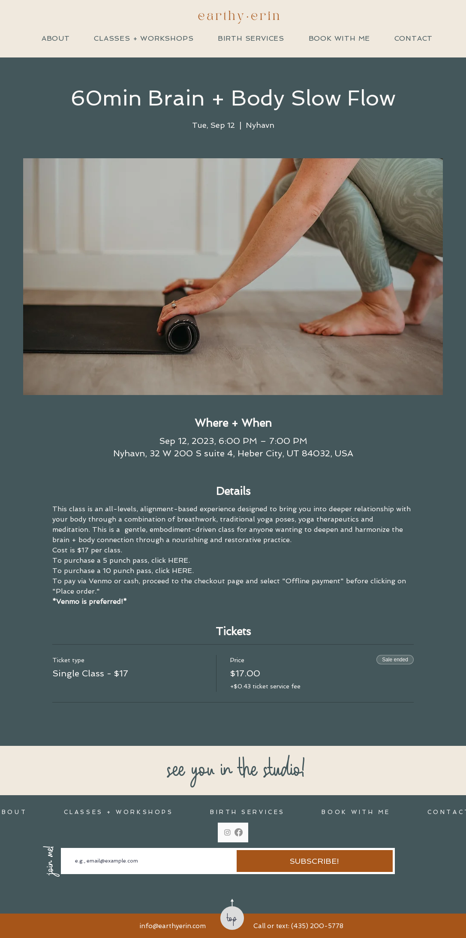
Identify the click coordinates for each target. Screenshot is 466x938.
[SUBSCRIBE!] (315, 861)
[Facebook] (239, 832)
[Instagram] (227, 832)
